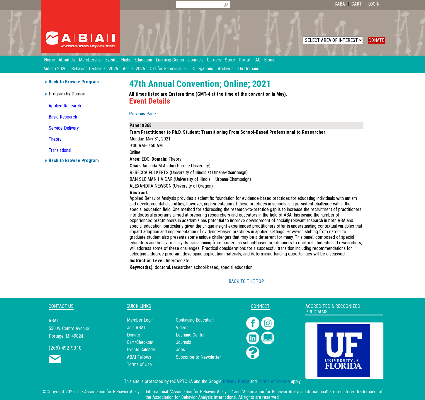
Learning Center (190, 335)
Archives (226, 68)
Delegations (202, 68)
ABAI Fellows (139, 357)
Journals (183, 342)
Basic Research (63, 117)
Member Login (140, 320)
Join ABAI (136, 327)
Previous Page (142, 113)
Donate (133, 335)
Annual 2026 (134, 68)
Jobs (180, 349)
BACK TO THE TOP (246, 281)
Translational (60, 150)
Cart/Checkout (140, 342)
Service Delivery (64, 128)
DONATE (376, 40)
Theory (55, 139)
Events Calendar (141, 349)
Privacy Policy (236, 381)
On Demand (248, 68)
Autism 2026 (55, 68)
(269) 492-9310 (65, 347)
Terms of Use (139, 364)
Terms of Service (274, 381)
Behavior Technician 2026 (94, 68)
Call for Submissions (168, 68)
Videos (182, 327)
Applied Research (65, 106)
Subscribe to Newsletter (198, 357)
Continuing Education (195, 320)
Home (49, 60)
